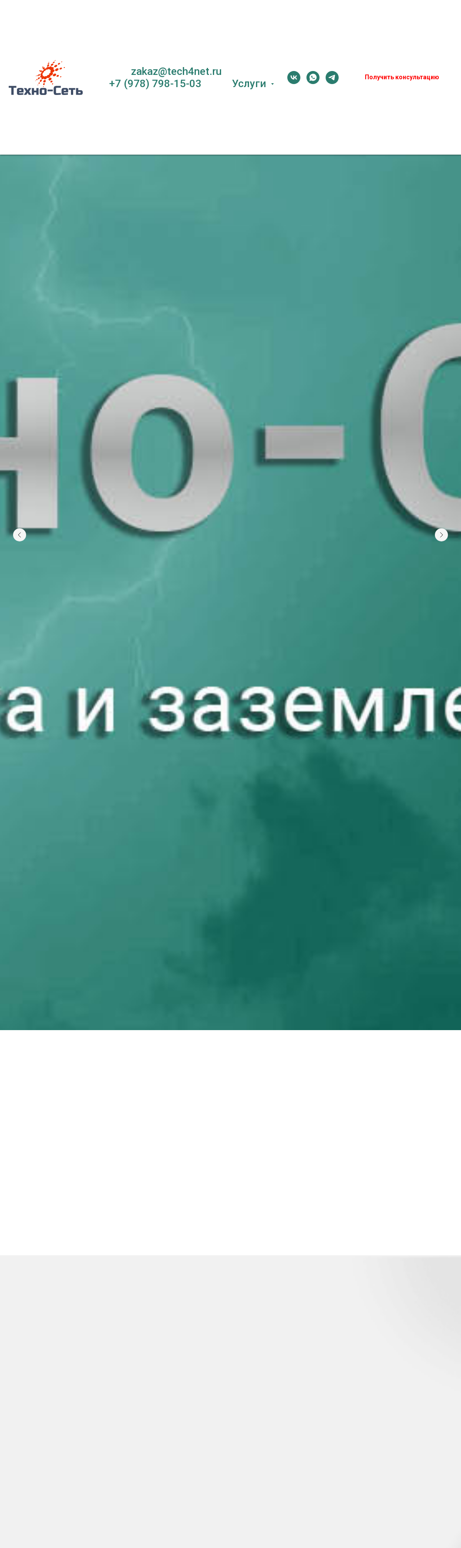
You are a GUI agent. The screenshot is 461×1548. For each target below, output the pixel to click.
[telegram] (332, 77)
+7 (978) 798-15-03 (155, 84)
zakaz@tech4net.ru (176, 71)
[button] (402, 77)
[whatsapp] (313, 77)
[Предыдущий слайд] (19, 494)
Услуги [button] (250, 84)
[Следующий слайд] (441, 494)
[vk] (293, 77)
